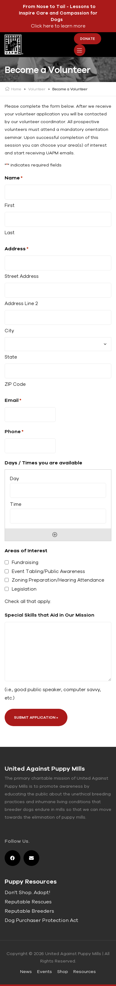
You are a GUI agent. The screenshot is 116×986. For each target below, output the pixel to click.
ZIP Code (15, 384)
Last (10, 232)
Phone (14, 431)
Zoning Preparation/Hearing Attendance (58, 580)
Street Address (22, 276)
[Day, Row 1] (58, 490)
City (9, 330)
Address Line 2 (21, 303)
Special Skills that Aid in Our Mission (49, 615)
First (10, 205)
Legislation (24, 589)
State (11, 357)
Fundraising (25, 562)
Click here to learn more (58, 25)
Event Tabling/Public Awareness (48, 571)
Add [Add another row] (54, 534)
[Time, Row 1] (58, 516)
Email (13, 400)
